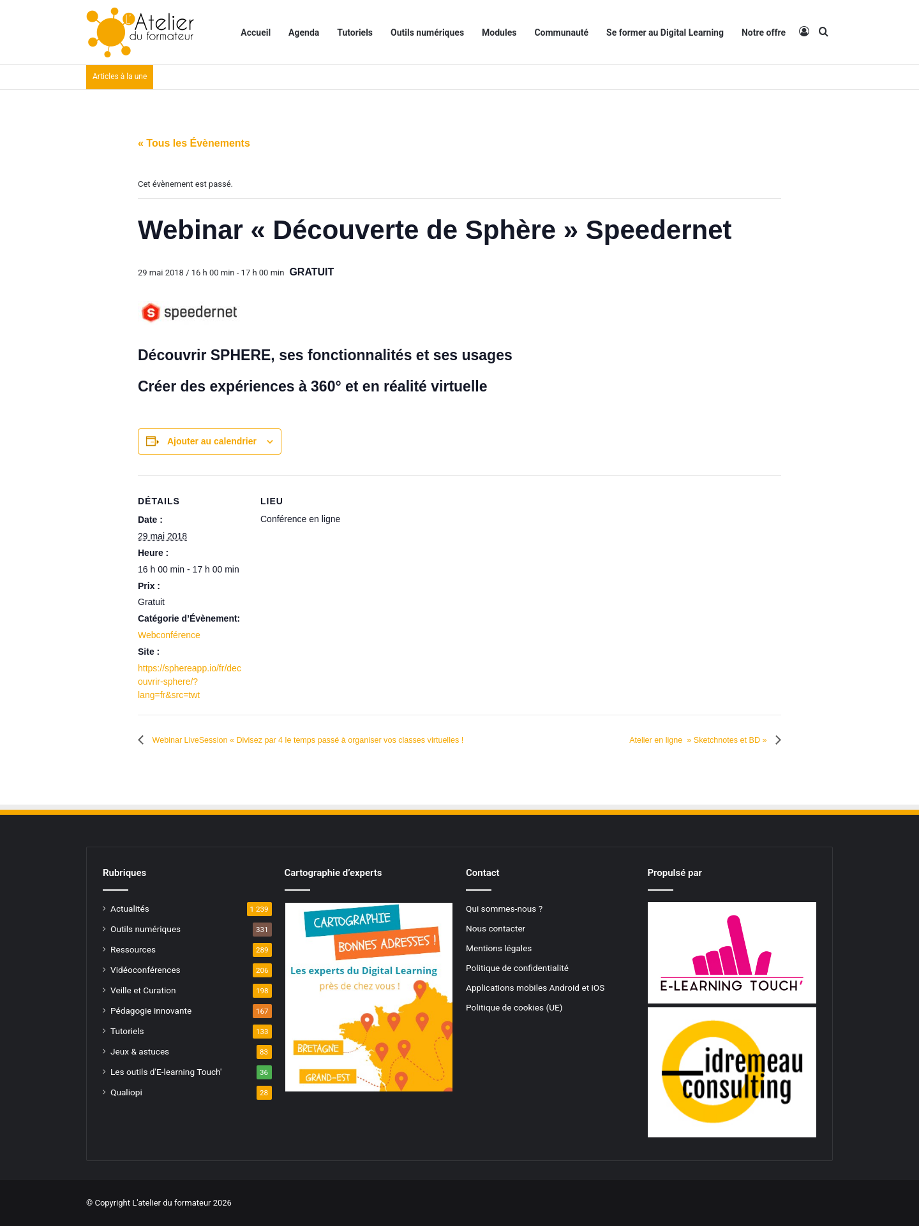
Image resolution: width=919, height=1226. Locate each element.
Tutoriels (355, 32)
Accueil (256, 32)
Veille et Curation (143, 990)
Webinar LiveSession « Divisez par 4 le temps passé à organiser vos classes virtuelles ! (349, 739)
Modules (499, 32)
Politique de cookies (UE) (514, 1007)
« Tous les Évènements (194, 143)
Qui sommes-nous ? (504, 908)
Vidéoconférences (145, 970)
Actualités (129, 908)
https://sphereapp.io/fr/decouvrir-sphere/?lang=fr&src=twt (189, 681)
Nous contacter (495, 928)
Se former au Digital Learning (665, 32)
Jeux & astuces (139, 1051)
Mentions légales (499, 948)
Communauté (561, 32)
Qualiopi (126, 1092)
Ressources (133, 949)
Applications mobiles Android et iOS (535, 987)
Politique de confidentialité (517, 968)
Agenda (303, 32)
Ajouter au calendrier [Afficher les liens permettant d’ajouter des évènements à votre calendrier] (212, 441)
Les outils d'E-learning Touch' (165, 1072)
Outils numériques (427, 32)
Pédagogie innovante (150, 1010)
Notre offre (764, 32)
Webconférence (169, 635)
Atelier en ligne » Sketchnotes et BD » (680, 739)
